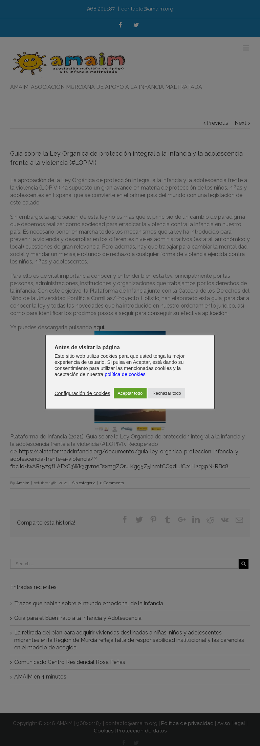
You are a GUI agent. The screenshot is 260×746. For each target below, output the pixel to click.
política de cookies (125, 374)
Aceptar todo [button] (130, 393)
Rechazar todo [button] (166, 393)
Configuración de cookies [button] (82, 393)
